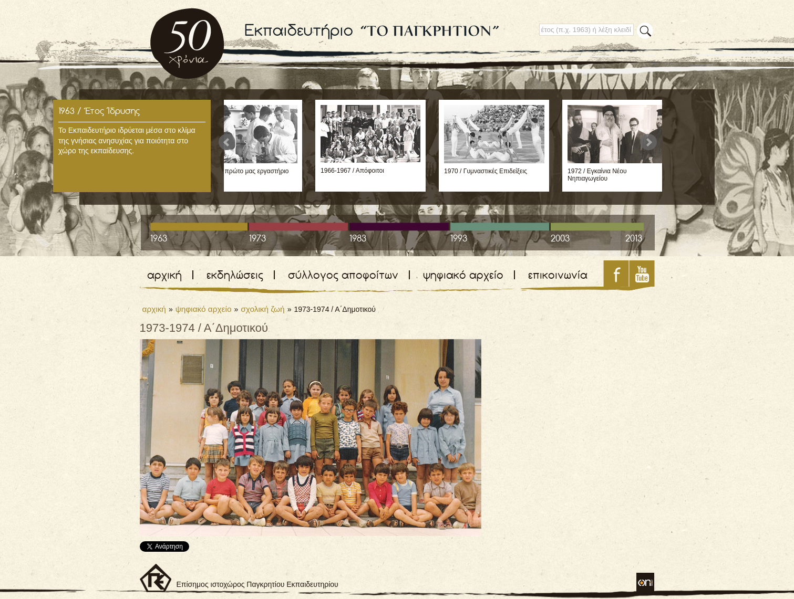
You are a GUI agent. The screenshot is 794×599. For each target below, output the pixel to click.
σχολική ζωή (262, 308)
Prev (227, 142)
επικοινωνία (557, 274)
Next (648, 142)
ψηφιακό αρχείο (463, 274)
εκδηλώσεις (235, 274)
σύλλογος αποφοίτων (343, 274)
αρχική (164, 274)
